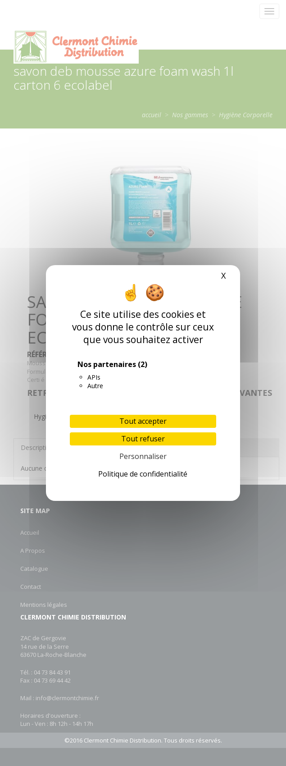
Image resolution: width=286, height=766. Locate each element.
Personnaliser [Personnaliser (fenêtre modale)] (143, 456)
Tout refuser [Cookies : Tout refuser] (143, 439)
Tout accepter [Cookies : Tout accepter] (143, 421)
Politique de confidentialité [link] (142, 474)
